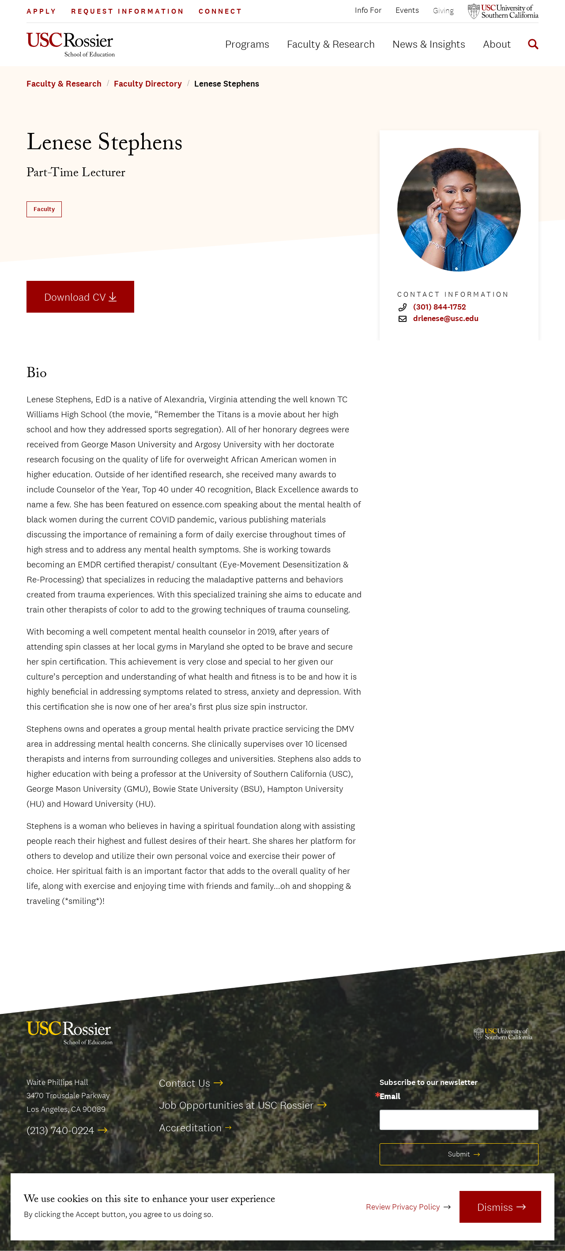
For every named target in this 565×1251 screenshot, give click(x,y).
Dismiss (495, 1207)
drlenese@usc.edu (445, 319)
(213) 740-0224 (60, 1130)
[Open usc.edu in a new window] (503, 11)
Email (390, 1097)
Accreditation (190, 1127)
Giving (443, 10)
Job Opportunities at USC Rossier (236, 1105)
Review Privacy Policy (403, 1207)
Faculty (44, 209)
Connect (221, 11)
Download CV (75, 297)
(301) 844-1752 (439, 307)
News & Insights (428, 44)
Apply (41, 11)
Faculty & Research (331, 44)
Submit (459, 1154)
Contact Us (184, 1083)
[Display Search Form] (531, 45)
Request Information (128, 11)
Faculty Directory (148, 84)
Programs (247, 44)
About (497, 44)
